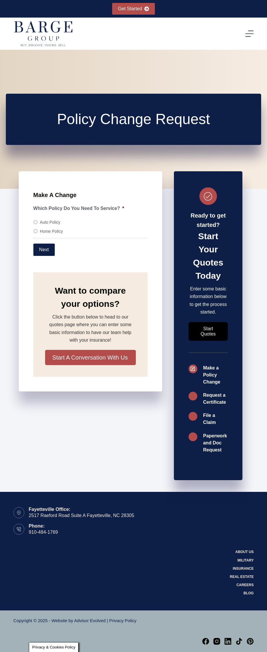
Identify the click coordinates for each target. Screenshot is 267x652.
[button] (90, 357)
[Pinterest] (250, 641)
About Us (244, 552)
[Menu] (249, 34)
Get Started (133, 8)
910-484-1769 (43, 532)
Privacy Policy (122, 620)
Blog (249, 593)
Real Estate (242, 577)
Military (245, 560)
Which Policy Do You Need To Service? (78, 208)
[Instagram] (216, 641)
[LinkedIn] (228, 641)
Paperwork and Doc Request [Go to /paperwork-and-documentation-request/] (215, 442)
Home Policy (51, 231)
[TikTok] (239, 641)
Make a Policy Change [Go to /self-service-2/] (211, 374)
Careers (245, 585)
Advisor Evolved (90, 620)
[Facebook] (205, 641)
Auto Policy (50, 222)
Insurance (243, 569)
